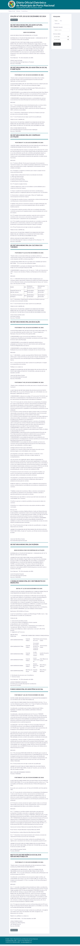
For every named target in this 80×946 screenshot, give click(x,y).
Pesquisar (57, 44)
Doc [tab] (61, 20)
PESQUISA (56, 16)
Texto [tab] (56, 20)
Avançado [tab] (57, 23)
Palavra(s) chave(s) (58, 27)
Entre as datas (56, 33)
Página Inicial (12, 11)
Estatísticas (25, 11)
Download (14, 19)
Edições (18, 11)
